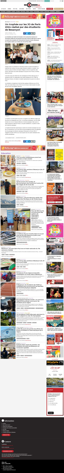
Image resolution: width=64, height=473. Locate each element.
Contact (4, 423)
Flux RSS (4, 429)
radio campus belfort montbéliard (30, 308)
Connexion (58, 202)
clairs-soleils (19, 163)
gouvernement (19, 191)
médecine (22, 355)
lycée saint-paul (12, 254)
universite (21, 204)
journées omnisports (20, 293)
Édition (33, 6)
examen (18, 355)
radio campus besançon (39, 308)
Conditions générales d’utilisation (9, 432)
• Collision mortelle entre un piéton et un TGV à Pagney (54, 45)
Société (30, 327)
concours (7, 254)
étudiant (22, 308)
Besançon (7, 21)
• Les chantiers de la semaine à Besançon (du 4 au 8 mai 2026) (54, 61)
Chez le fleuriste (52, 399)
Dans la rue (51, 401)
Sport (17, 21)
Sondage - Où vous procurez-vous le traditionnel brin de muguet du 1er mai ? (54, 395)
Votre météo (55, 359)
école (21, 175)
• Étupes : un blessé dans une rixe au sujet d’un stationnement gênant (54, 53)
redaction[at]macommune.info (7, 445)
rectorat (40, 227)
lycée (23, 191)
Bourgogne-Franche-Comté (22, 298)
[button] (60, 1)
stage (26, 191)
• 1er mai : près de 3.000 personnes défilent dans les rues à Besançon (54, 49)
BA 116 (28, 338)
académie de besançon (35, 226)
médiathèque (24, 163)
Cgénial (3, 254)
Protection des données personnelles (10, 427)
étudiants (24, 322)
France (17, 180)
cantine (18, 175)
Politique (27, 180)
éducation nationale (35, 227)
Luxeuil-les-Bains (20, 327)
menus (24, 175)
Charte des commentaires (7, 426)
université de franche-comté (21, 137)
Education (12, 21)
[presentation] (37, 62)
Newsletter (6, 434)
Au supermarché (52, 398)
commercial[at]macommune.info (8, 448)
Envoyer (51, 413)
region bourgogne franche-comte (22, 242)
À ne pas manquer (55, 286)
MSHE (18, 204)
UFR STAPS (34, 322)
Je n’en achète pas (52, 404)
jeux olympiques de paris (10, 137)
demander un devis (7, 451)
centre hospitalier (19, 322)
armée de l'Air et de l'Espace (21, 338)
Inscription (51, 202)
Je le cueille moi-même (53, 403)
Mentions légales (6, 430)
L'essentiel (55, 42)
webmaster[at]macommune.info (8, 457)
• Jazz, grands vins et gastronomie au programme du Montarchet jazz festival (53, 57)
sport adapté (29, 322)
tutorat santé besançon (28, 355)
